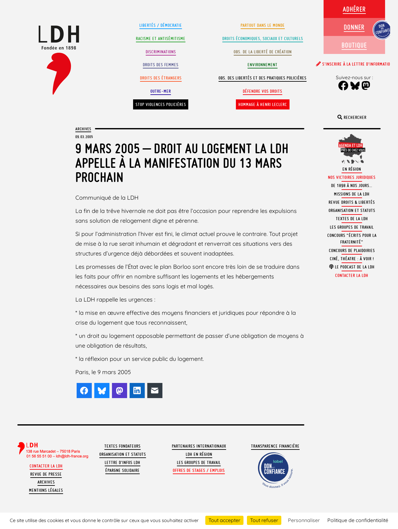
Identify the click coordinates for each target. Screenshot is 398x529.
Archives (83, 128)
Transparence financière (275, 446)
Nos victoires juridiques (352, 177)
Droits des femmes (161, 65)
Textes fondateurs (122, 446)
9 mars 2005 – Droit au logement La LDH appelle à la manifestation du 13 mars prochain (182, 162)
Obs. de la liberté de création (263, 52)
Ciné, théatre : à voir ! (352, 259)
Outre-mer (160, 91)
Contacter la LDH (46, 466)
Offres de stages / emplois (199, 470)
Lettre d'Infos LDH (122, 462)
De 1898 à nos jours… (351, 185)
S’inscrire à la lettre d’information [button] (354, 64)
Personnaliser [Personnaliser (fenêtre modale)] (304, 520)
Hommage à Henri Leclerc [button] (262, 104)
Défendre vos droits (262, 91)
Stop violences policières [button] (161, 104)
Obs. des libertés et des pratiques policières (263, 78)
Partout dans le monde (263, 25)
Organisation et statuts (122, 454)
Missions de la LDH (352, 194)
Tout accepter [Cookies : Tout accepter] (224, 520)
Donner (354, 27)
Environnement (263, 65)
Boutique (354, 45)
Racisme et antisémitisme (160, 38)
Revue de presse (46, 474)
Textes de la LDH (352, 218)
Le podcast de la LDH (352, 267)
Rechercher (351, 117)
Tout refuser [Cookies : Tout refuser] (264, 520)
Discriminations (161, 52)
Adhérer (354, 9)
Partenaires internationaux (199, 446)
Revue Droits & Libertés (352, 202)
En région (351, 169)
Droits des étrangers (161, 78)
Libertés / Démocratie (160, 25)
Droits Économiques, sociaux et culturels (262, 38)
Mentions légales (46, 490)
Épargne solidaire (122, 470)
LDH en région (199, 454)
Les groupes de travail (199, 462)
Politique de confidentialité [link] (357, 520)
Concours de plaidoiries (352, 250)
